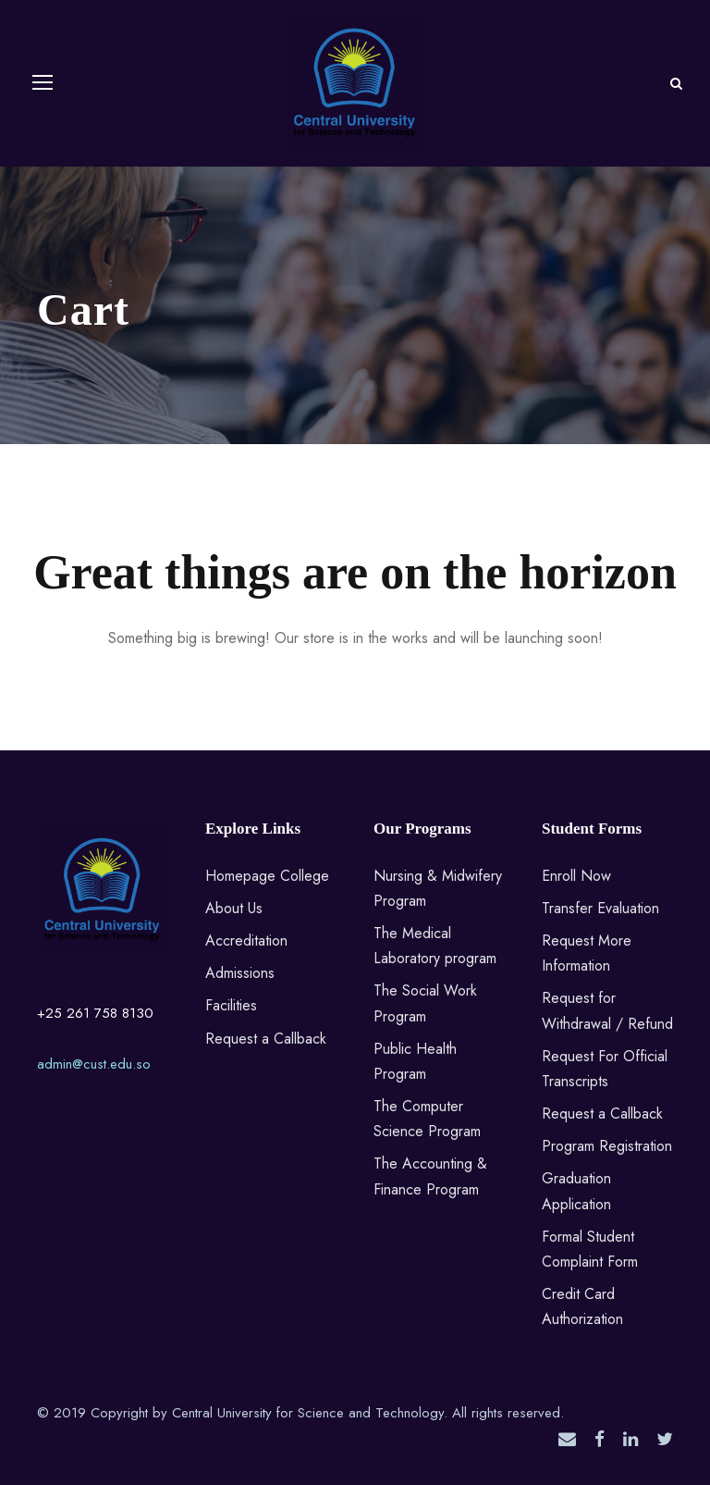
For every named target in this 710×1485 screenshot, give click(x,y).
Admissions (240, 973)
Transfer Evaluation (600, 908)
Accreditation (246, 940)
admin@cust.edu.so (94, 1064)
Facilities (231, 1005)
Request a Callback (265, 1038)
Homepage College (267, 875)
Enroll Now (576, 875)
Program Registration (607, 1146)
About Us (234, 908)
